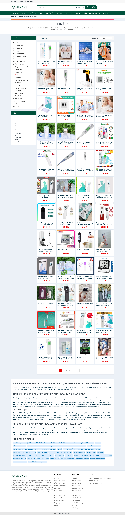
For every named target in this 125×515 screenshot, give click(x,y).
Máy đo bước (18, 90)
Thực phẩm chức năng (19, 61)
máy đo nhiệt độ (54, 446)
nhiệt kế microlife (91, 452)
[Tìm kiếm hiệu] (55, 7)
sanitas (16, 139)
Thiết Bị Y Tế (18, 72)
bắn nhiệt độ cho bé (66, 452)
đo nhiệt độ (54, 443)
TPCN (71, 13)
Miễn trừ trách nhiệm (60, 485)
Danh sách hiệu (58, 490)
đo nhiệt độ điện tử (42, 452)
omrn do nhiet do (73, 443)
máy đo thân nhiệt (18, 449)
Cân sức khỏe (18, 69)
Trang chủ (13, 1)
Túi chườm (18, 85)
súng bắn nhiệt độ (31, 452)
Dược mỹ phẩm (49, 13)
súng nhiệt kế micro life (82, 458)
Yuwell (16, 141)
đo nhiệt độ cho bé (54, 452)
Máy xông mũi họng (20, 88)
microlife (76, 455)
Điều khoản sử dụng (59, 483)
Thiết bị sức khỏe (81, 13)
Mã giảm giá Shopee (60, 503)
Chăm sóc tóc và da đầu (19, 56)
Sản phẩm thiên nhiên (19, 53)
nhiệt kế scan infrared (43, 458)
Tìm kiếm (91, 7)
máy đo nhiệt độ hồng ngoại (92, 449)
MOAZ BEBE (17, 134)
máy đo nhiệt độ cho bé (79, 446)
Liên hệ (32, 1)
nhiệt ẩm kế (100, 452)
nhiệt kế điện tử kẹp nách (42, 443)
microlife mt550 (54, 458)
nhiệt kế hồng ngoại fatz (41, 446)
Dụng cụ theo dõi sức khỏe (22, 67)
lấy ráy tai (97, 443)
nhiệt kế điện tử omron (96, 455)
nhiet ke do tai (69, 455)
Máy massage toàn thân (21, 80)
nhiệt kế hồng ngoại (18, 443)
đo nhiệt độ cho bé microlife (36, 455)
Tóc (66, 13)
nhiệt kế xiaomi (50, 455)
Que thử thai (18, 82)
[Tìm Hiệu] (23, 118)
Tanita (16, 136)
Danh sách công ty (59, 493)
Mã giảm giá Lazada (60, 500)
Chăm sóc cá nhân (18, 59)
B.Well (16, 130)
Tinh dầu (59, 13)
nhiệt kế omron (59, 455)
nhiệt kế (59, 449)
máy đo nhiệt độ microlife (87, 443)
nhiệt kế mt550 (108, 455)
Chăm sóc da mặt (18, 45)
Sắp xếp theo (95, 38)
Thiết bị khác (18, 77)
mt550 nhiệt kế (31, 458)
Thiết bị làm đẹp (17, 98)
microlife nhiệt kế (68, 449)
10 (87, 370)
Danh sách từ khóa (59, 495)
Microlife (16, 122)
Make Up (24, 13)
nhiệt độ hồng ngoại (18, 452)
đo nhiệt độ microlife (65, 446)
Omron (16, 124)
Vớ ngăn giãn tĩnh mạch (21, 96)
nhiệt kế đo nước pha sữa (67, 458)
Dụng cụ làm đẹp (94, 13)
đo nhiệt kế (30, 446)
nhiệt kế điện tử (29, 449)
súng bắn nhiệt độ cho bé (20, 455)
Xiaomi (16, 128)
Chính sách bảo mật (59, 480)
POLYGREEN (17, 138)
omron (36, 449)
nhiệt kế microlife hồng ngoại (48, 449)
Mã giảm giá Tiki (58, 498)
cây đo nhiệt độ (63, 443)
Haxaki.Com (62, 513)
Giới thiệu (26, 1)
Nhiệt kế (17, 74)
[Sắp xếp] (106, 38)
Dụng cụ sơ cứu (19, 93)
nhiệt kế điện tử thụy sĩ (19, 458)
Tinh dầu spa (16, 106)
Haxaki (69, 513)
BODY (40, 13)
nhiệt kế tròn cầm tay (79, 452)
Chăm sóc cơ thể (17, 48)
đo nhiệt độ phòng (33, 462)
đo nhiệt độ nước (78, 449)
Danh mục (20, 1)
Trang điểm (16, 43)
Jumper (16, 132)
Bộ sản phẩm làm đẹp (19, 101)
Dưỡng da (33, 13)
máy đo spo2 (43, 462)
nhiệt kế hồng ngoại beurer (97, 458)
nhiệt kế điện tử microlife (94, 446)
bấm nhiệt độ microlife (19, 446)
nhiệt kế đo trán (30, 443)
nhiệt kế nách (84, 455)
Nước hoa (106, 13)
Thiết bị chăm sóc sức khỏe (24, 16)
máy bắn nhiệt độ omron (20, 462)
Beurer (16, 126)
